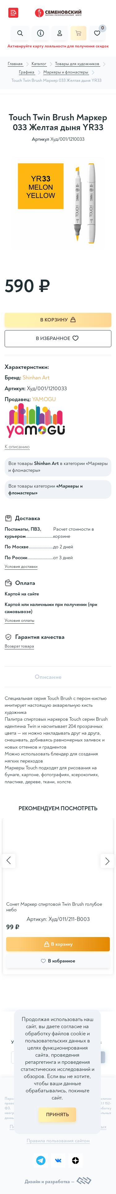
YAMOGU (44, 399)
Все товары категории (45, 489)
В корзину (58, 319)
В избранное (61, 338)
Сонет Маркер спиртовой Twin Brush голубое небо (54, 907)
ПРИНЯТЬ (57, 1115)
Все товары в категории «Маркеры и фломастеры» (58, 466)
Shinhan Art (36, 377)
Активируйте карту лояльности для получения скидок (58, 46)
